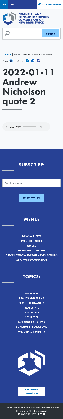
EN (4, 4)
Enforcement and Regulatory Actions (32, 255)
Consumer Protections (31, 327)
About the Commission (31, 260)
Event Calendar (31, 241)
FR (12, 4)
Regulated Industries (31, 250)
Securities (31, 317)
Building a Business (31, 322)
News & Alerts (31, 236)
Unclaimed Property (31, 331)
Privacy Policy (27, 414)
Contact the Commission (31, 391)
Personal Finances (31, 303)
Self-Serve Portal (51, 4)
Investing (31, 293)
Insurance (31, 312)
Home (8, 54)
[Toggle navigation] (56, 18)
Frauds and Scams (31, 298)
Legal (41, 414)
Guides (31, 245)
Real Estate (31, 307)
